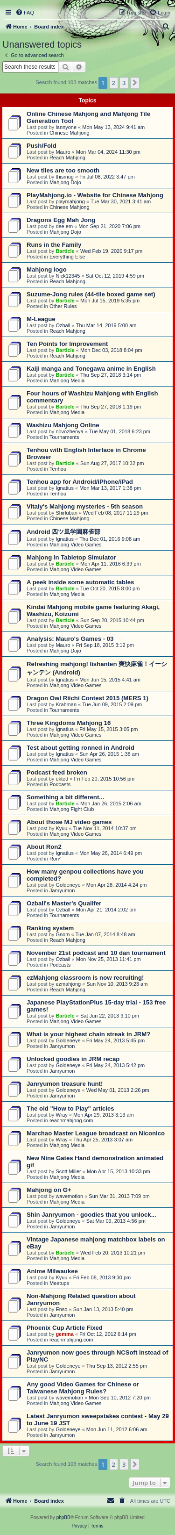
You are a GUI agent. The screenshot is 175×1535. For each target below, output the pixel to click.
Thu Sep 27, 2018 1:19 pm (110, 406)
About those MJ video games (69, 821)
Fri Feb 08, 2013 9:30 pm (102, 1277)
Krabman (66, 704)
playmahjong (70, 201)
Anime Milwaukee (52, 1271)
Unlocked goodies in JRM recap (73, 1058)
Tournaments (64, 437)
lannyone (66, 127)
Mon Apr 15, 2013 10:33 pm (118, 1171)
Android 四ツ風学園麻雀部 (63, 531)
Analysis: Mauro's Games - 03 (70, 638)
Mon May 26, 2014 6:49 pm (110, 853)
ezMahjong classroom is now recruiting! (85, 977)
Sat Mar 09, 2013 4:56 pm (116, 1221)
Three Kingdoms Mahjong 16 (69, 722)
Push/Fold (41, 145)
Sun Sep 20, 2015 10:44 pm (112, 620)
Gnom (63, 934)
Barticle (65, 251)
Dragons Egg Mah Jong (61, 219)
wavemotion (69, 1196)
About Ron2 (44, 846)
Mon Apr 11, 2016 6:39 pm (110, 564)
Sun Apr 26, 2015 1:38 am (109, 754)
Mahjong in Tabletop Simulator (71, 557)
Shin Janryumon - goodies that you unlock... (91, 1214)
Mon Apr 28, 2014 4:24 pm (116, 885)
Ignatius (65, 488)
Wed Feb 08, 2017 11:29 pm (115, 513)
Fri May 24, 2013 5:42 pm (115, 1065)
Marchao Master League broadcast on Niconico (96, 1133)
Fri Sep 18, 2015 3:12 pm (105, 645)
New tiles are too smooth (63, 170)
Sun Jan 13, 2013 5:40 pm (103, 1309)
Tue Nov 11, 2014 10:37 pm (105, 828)
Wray (61, 1115)
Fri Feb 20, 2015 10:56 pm (104, 779)
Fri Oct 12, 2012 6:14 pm (107, 1334)
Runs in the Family (54, 244)
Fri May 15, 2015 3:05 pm (108, 729)
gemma (65, 1334)
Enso (61, 1309)
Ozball (63, 325)
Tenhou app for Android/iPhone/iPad (80, 481)
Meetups (59, 1283)
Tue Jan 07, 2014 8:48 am (105, 934)
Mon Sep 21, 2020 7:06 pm (109, 226)
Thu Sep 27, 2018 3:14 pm (110, 375)
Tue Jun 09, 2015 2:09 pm (112, 704)
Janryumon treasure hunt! (65, 1083)
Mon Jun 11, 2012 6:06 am (116, 1429)
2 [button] (113, 83)
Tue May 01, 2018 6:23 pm (119, 431)
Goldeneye (68, 885)
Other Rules (63, 306)
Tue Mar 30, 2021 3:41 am (121, 201)
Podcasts (59, 784)
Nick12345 (68, 276)
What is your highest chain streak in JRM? (88, 1034)
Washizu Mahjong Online (63, 425)
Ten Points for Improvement (67, 343)
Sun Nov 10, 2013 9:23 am (116, 984)
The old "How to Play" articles (70, 1108)
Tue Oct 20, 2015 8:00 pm (110, 588)
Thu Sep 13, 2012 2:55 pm (116, 1366)
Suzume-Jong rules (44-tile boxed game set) (91, 294)
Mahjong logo (47, 269)
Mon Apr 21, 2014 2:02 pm (106, 909)
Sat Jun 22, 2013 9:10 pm (109, 1016)
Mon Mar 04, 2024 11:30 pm (108, 152)
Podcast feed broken (57, 772)
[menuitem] (24, 12)
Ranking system (50, 928)
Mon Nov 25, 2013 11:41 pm (108, 959)
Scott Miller (68, 1171)
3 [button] (124, 83)
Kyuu (61, 828)
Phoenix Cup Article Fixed (65, 1327)
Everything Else (67, 256)
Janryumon (62, 890)
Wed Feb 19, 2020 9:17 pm (111, 251)
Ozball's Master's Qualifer (64, 903)
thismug (65, 176)
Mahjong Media (66, 380)
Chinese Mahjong (69, 133)
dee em (64, 226)
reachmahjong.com (71, 1120)
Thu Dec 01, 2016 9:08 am (109, 539)
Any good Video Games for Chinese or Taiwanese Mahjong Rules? (83, 1388)
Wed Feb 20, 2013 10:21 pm (112, 1252)
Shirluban (66, 513)
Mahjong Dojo (65, 182)
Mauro (63, 152)
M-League (41, 319)
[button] (135, 82)
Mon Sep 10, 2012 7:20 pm (120, 1397)
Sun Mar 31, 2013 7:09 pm (119, 1196)
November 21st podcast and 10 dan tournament (96, 952)
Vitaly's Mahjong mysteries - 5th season (85, 506)
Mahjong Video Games (75, 544)
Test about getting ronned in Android (80, 747)
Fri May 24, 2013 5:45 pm (115, 1040)
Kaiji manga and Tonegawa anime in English (91, 368)
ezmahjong (68, 984)
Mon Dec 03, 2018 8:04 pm (111, 350)
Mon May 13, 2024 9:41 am (113, 127)
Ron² (55, 858)
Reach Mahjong (67, 157)
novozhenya (69, 431)
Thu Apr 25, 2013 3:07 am (103, 1139)
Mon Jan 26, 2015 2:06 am (110, 803)
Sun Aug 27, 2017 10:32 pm (112, 463)
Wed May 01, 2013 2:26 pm (117, 1090)
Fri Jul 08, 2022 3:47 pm (107, 176)
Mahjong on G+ (49, 1189)
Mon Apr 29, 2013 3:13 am (103, 1115)
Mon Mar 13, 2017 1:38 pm (110, 488)
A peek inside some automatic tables (80, 582)
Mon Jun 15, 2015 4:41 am (109, 679)
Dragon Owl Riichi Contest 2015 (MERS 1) (87, 698)
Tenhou (57, 469)
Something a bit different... (65, 797)
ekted (62, 779)
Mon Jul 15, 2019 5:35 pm (110, 300)
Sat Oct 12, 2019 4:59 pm (115, 276)
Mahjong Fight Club (71, 809)
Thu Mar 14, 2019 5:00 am (106, 325)
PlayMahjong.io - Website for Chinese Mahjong (95, 195)
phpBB (63, 1517)
